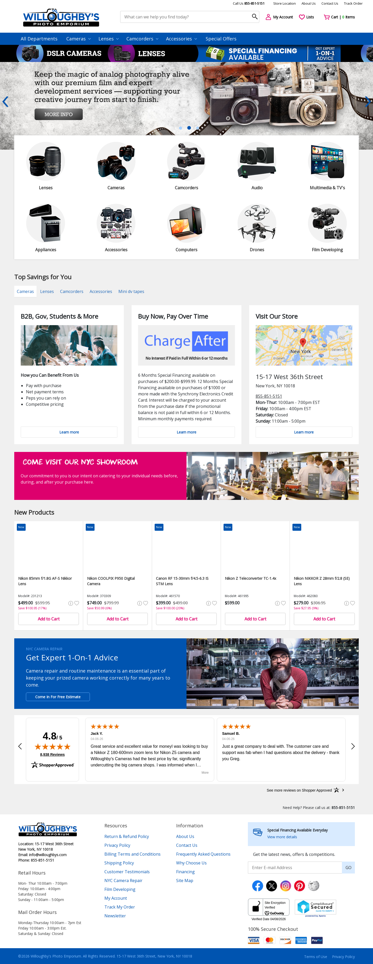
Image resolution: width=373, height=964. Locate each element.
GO (349, 867)
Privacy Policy (117, 845)
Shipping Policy (119, 863)
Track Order (353, 3)
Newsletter (115, 916)
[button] (20, 746)
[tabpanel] (186, 106)
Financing (185, 872)
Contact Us (329, 3)
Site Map (184, 880)
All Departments (39, 39)
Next (368, 101)
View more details (282, 836)
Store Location (284, 3)
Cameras (78, 39)
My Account (115, 898)
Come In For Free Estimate (58, 696)
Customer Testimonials (127, 872)
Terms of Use (315, 956)
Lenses (108, 39)
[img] (52, 746)
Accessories (181, 39)
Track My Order (119, 907)
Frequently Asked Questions (203, 854)
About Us (309, 3)
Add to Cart (49, 619)
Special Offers (221, 39)
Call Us (248, 3)
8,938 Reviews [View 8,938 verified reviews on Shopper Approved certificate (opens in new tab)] (52, 754)
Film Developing (119, 889)
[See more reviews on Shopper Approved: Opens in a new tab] (299, 790)
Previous (5, 101)
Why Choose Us (191, 863)
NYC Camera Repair (123, 880)
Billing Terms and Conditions (132, 854)
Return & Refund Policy (126, 836)
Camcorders (142, 39)
